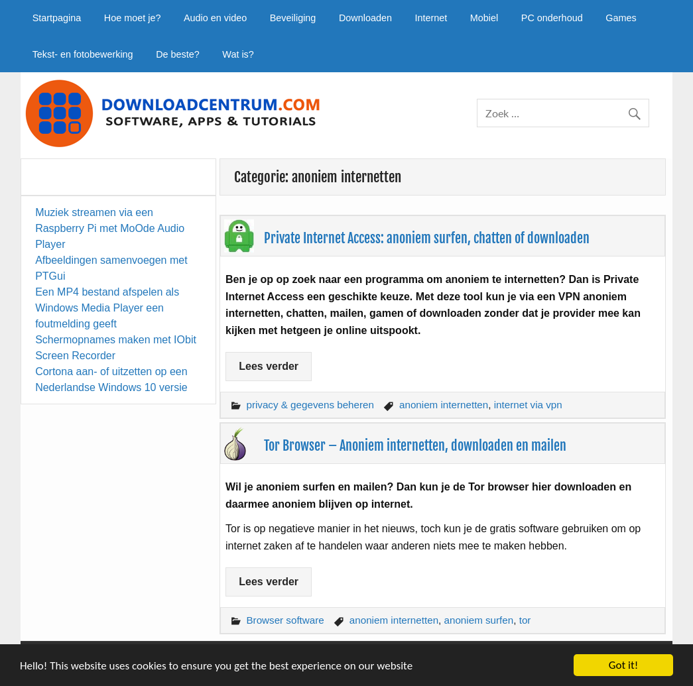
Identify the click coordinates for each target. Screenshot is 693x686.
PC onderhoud (552, 18)
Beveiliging (293, 18)
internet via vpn (528, 404)
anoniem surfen (479, 620)
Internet (430, 18)
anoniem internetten (443, 404)
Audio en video (215, 18)
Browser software (285, 620)
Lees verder (268, 366)
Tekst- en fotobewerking (82, 54)
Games (620, 18)
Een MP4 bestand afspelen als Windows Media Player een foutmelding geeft (107, 307)
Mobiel (484, 18)
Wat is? (237, 54)
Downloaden (365, 18)
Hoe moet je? (132, 18)
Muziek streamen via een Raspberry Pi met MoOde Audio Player (109, 228)
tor (525, 620)
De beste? (178, 54)
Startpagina (57, 18)
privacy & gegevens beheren (310, 404)
